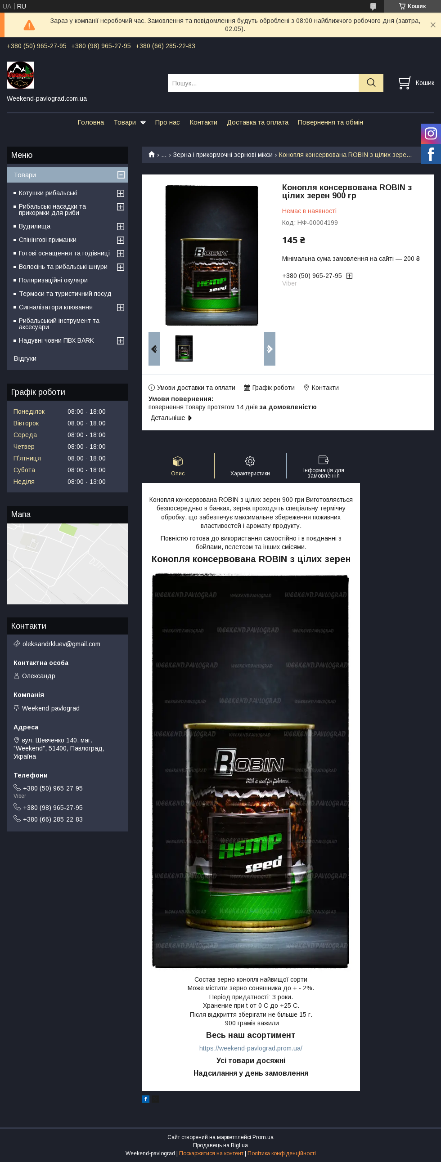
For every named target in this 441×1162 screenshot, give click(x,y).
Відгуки (25, 358)
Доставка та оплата (257, 122)
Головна (90, 122)
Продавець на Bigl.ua (220, 1145)
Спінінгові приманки (47, 239)
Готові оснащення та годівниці (64, 253)
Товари (124, 122)
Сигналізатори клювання (56, 307)
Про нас (167, 122)
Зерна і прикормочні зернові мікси (223, 154)
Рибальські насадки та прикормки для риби (52, 209)
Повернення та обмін (330, 122)
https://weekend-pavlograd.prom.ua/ (250, 1048)
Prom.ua (263, 1137)
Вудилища (34, 226)
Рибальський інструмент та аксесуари (59, 324)
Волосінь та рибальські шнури (63, 266)
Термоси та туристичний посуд (65, 293)
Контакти (203, 122)
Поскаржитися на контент (211, 1153)
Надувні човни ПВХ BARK (56, 340)
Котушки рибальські (48, 193)
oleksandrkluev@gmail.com (61, 644)
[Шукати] (371, 83)
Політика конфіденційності (282, 1153)
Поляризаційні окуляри (53, 280)
